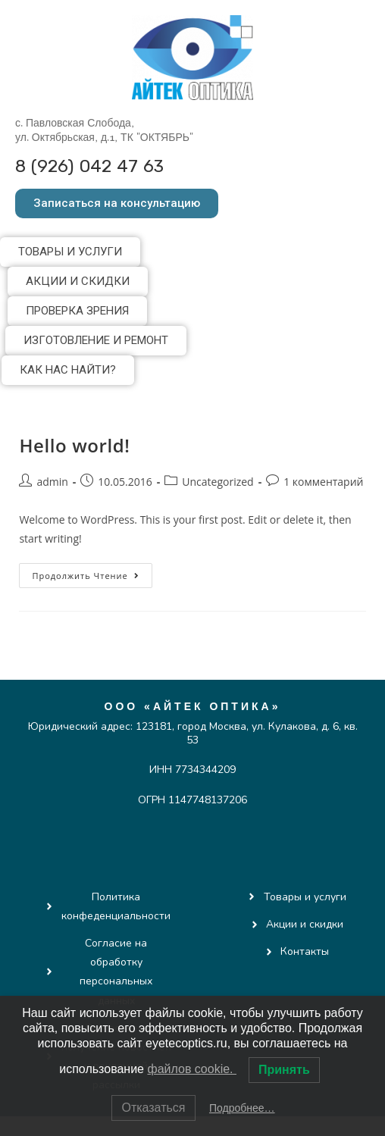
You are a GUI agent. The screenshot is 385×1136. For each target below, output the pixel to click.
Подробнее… (242, 1108)
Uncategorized (217, 481)
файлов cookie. (191, 1068)
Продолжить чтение (92, 572)
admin (51, 481)
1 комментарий (323, 481)
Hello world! (74, 445)
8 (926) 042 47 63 (89, 166)
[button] (116, 203)
